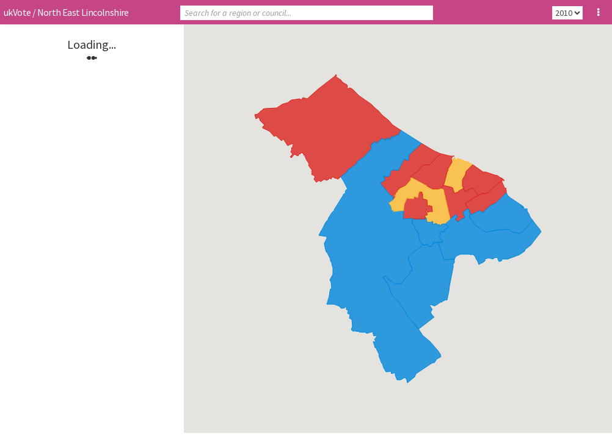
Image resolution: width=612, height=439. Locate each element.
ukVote (17, 12)
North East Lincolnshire (83, 12)
